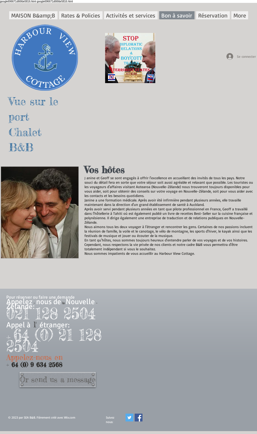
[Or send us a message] (58, 379)
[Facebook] (138, 417)
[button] (80, 15)
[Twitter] (129, 417)
